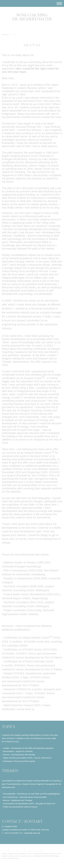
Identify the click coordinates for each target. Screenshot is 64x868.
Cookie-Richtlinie (23, 851)
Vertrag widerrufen (37, 851)
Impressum (4, 851)
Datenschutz (13, 851)
